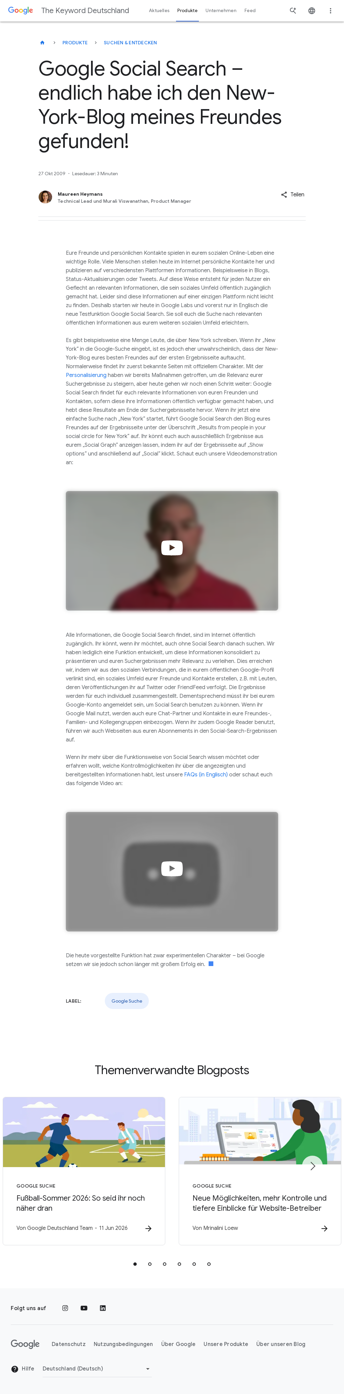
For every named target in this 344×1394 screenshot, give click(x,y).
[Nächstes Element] (312, 1166)
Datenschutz (69, 1344)
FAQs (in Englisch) (206, 774)
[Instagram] (65, 1308)
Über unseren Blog (280, 1344)
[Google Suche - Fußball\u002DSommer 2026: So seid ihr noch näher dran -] (84, 1171)
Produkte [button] (187, 10)
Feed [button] (250, 10)
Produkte (75, 43)
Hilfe (23, 1369)
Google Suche (127, 1001)
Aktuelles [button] (159, 10)
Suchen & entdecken (130, 43)
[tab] (135, 1264)
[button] (293, 194)
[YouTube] (84, 1308)
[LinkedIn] (103, 1308)
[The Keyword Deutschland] (42, 43)
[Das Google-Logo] (25, 1344)
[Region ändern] (97, 1369)
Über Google (178, 1344)
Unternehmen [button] (221, 10)
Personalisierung (86, 375)
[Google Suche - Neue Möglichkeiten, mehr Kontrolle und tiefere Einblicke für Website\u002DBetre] (260, 1171)
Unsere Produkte (226, 1344)
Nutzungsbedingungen (123, 1344)
